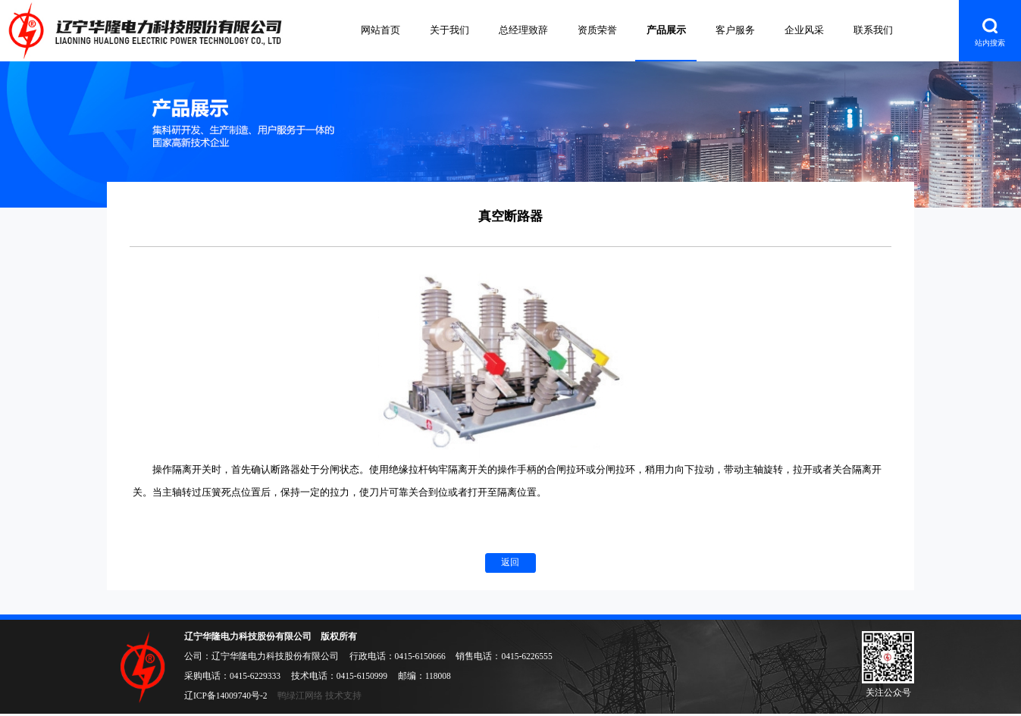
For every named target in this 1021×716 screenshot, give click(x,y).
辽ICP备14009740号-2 (226, 695)
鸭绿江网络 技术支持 (319, 695)
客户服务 (735, 30)
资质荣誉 (597, 30)
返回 (510, 562)
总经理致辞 (523, 30)
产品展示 (666, 30)
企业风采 (804, 30)
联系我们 (873, 30)
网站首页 (380, 30)
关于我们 (449, 30)
